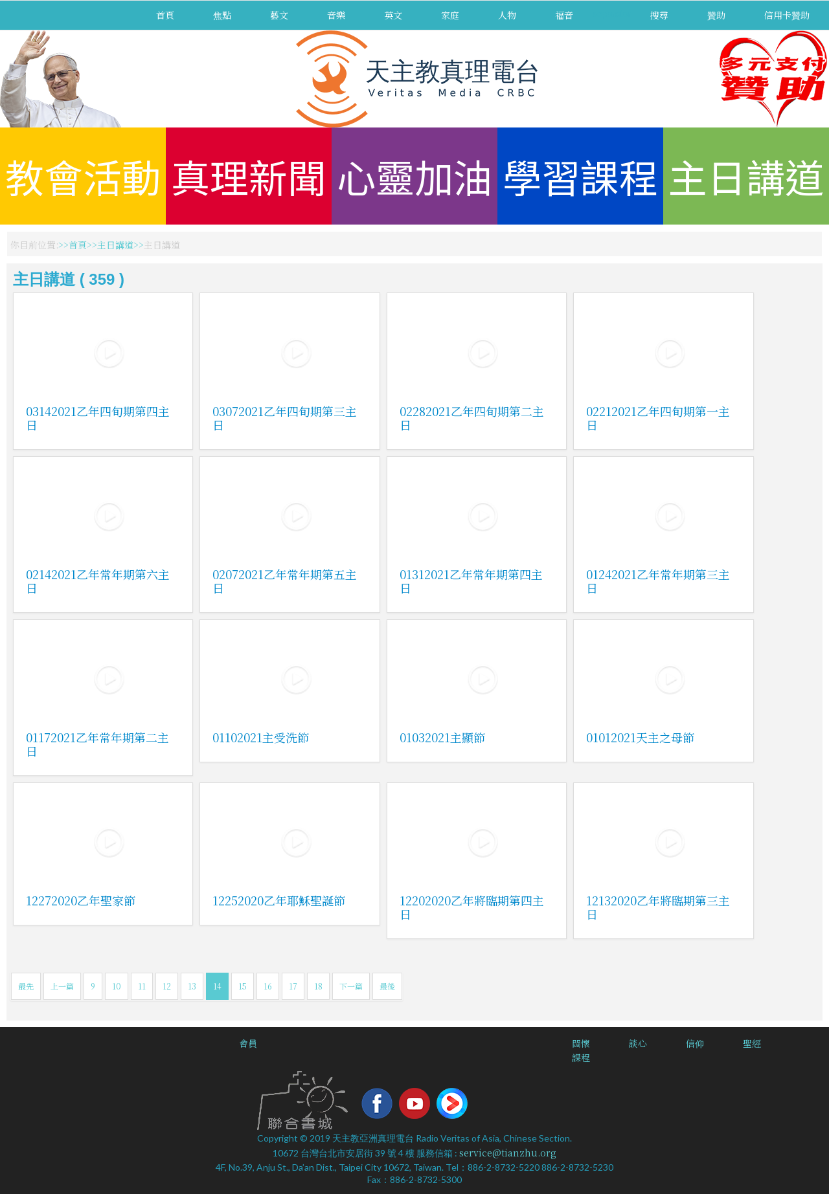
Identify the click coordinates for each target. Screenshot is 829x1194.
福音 (564, 14)
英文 (393, 14)
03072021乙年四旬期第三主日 (284, 418)
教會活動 (83, 176)
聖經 (752, 1043)
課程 (581, 1057)
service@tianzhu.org (507, 1152)
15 (242, 985)
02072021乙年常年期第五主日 (284, 581)
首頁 (165, 14)
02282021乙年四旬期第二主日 (472, 418)
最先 (26, 985)
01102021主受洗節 (260, 737)
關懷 (581, 1043)
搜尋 (659, 14)
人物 (507, 14)
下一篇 (351, 985)
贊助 (716, 14)
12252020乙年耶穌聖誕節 (278, 900)
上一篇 (62, 985)
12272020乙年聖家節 (80, 900)
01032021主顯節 (442, 737)
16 (268, 985)
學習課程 (580, 176)
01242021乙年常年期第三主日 (658, 581)
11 (142, 985)
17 (293, 985)
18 (318, 985)
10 (116, 985)
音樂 (336, 14)
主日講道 (746, 176)
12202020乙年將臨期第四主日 (472, 907)
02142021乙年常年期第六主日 (98, 581)
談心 (638, 1043)
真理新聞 (248, 176)
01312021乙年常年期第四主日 (471, 581)
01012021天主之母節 (640, 737)
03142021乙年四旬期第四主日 (98, 418)
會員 (248, 1043)
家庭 (450, 14)
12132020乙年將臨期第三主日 (658, 907)
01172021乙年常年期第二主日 (97, 744)
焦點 (222, 14)
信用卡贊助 (787, 14)
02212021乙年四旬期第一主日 (658, 418)
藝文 (279, 14)
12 (167, 985)
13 (192, 985)
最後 (387, 985)
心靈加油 (414, 176)
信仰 (695, 1043)
